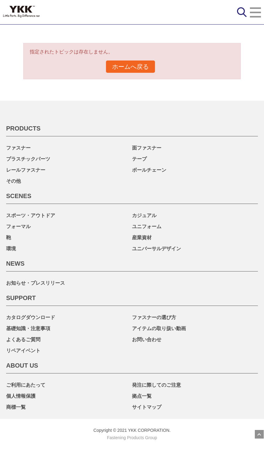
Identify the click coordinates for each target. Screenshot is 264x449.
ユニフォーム (146, 226)
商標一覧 (16, 407)
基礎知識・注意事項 (28, 328)
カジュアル (144, 215)
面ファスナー (146, 147)
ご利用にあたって (25, 385)
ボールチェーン (149, 170)
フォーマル (18, 226)
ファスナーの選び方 (154, 317)
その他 (13, 181)
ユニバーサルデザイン (156, 248)
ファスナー (18, 147)
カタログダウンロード (30, 317)
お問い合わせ (146, 339)
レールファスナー (25, 170)
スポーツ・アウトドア (30, 215)
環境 (11, 248)
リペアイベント (23, 350)
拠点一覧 (142, 396)
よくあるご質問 (23, 339)
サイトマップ (146, 407)
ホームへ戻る (130, 66)
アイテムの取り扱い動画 (159, 328)
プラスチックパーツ (28, 159)
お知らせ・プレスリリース (35, 283)
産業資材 (142, 237)
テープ (139, 159)
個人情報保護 (21, 396)
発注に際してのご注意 (156, 385)
